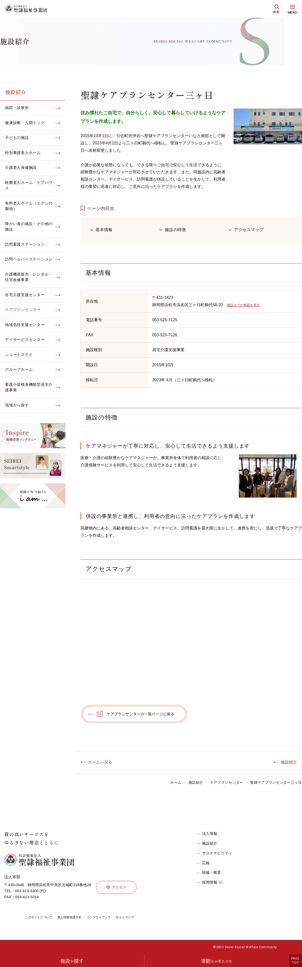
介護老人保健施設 (21, 167)
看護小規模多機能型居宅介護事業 (29, 387)
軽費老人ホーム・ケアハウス (29, 185)
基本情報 (104, 230)
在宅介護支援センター (25, 295)
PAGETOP (295, 960)
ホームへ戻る (100, 762)
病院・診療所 (17, 107)
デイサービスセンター (25, 339)
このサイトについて (41, 917)
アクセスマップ (249, 230)
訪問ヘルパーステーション (29, 259)
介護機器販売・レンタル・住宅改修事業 (29, 277)
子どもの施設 (17, 137)
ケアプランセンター (23, 309)
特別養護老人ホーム (23, 152)
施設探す (72, 960)
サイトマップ (138, 917)
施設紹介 (15, 92)
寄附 (216, 960)
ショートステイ (19, 354)
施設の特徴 (175, 230)
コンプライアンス (109, 917)
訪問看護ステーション (25, 244)
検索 (276, 12)
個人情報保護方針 (76, 917)
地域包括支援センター (25, 325)
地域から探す (17, 405)
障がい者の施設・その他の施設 (29, 227)
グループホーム (19, 369)
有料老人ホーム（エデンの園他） (29, 206)
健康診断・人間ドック (25, 123)
